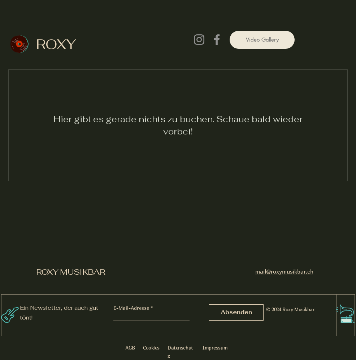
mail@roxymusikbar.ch (284, 271)
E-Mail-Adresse (131, 307)
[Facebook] (217, 40)
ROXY (56, 44)
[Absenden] (236, 312)
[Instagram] (199, 40)
